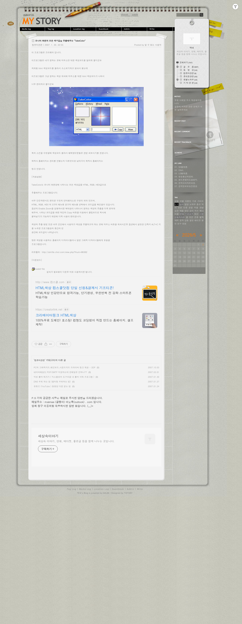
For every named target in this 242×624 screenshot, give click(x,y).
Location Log (101, 613)
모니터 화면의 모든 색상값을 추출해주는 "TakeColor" (60, 40)
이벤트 (188, 201)
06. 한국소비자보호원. (185, 183)
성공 (184, 223)
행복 (177, 204)
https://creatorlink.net (49, 381)
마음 (196, 207)
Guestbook (109, 29)
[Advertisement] (96, 75)
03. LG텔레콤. (181, 173)
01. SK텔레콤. (181, 167)
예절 (181, 210)
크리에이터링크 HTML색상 (56, 387)
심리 (181, 204)
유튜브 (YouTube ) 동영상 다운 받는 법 (52, 458)
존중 (196, 217)
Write (160, 29)
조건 (191, 217)
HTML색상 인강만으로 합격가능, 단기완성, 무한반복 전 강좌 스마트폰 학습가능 (84, 366)
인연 (180, 207)
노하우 (192, 204)
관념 (201, 207)
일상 (187, 204)
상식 (191, 210)
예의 (177, 220)
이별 (182, 201)
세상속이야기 (41, 21)
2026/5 (189, 234)
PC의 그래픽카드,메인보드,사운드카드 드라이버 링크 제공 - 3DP (64, 439)
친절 (191, 207)
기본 (194, 201)
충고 (199, 204)
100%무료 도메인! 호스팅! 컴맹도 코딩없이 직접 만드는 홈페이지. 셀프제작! (84, 394)
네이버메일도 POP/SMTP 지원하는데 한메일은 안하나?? (60, 443)
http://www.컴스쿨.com (50, 353)
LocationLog (83, 29)
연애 (182, 214)
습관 (177, 210)
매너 (201, 210)
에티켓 (198, 220)
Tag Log (71, 613)
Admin (134, 29)
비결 (177, 214)
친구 (179, 223)
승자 (181, 220)
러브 (197, 210)
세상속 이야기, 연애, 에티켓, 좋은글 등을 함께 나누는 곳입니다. (76, 566)
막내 (79, 617)
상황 (177, 201)
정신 (196, 214)
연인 (187, 210)
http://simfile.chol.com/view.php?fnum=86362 (64, 305)
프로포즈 (189, 214)
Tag (58, 29)
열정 (191, 220)
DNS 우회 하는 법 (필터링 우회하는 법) (52, 453)
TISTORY (128, 617)
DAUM (106, 617)
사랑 (201, 214)
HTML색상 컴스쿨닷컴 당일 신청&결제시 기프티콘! (75, 359)
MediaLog (32, 29)
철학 (201, 217)
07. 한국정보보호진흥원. (186, 186)
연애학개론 (180, 217)
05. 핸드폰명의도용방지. (186, 179)
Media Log (85, 613)
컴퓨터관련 (37, 44)
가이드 (200, 201)
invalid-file (38, 321)
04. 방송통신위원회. (184, 176)
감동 (187, 220)
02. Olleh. (179, 170)
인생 (185, 207)
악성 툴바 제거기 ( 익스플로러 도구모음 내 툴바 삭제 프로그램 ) (64, 448)
